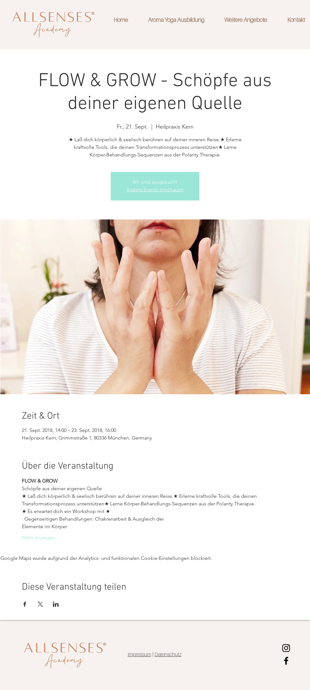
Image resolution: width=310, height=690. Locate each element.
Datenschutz (168, 654)
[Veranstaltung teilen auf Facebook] (25, 604)
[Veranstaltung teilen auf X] (40, 604)
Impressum (139, 654)
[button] (240, 20)
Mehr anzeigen (38, 538)
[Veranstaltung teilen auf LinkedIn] (56, 604)
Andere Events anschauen (155, 190)
